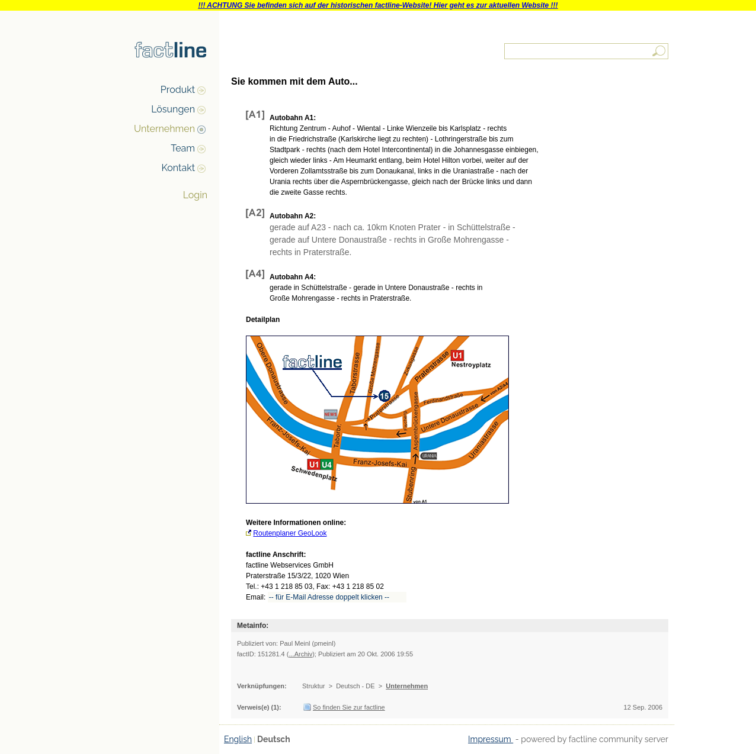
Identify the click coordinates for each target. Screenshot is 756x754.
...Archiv (300, 654)
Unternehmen (164, 128)
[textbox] (587, 51)
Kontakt (178, 167)
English (238, 739)
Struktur (313, 685)
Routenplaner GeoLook (289, 533)
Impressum (490, 739)
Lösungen (173, 109)
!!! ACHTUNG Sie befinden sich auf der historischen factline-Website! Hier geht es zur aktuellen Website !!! (378, 5)
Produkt (178, 89)
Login (195, 195)
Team (183, 148)
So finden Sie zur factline (349, 707)
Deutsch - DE (355, 685)
